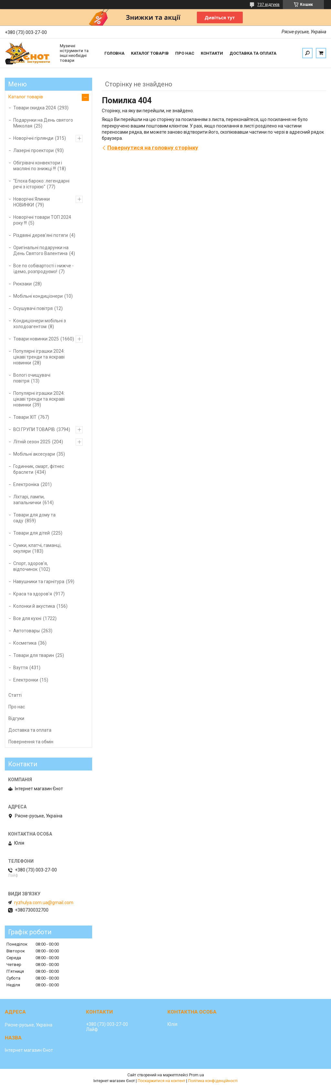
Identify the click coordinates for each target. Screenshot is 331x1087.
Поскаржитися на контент (161, 1081)
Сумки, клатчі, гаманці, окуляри (37, 548)
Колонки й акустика (34, 606)
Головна (114, 53)
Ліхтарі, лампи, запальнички (29, 499)
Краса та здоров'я (32, 593)
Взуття (20, 667)
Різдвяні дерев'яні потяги (40, 235)
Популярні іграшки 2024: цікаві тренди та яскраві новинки (39, 357)
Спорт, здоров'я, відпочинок (30, 566)
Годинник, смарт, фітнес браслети (38, 469)
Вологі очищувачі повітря (31, 377)
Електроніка (26, 484)
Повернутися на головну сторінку (152, 147)
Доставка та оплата (253, 53)
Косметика (25, 643)
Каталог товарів (150, 53)
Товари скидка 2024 (34, 107)
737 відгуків (268, 4)
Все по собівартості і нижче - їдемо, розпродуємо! (43, 268)
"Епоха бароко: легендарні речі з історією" (41, 183)
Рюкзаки (22, 283)
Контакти (212, 53)
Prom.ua (196, 1075)
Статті (15, 695)
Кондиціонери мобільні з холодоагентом (39, 323)
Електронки (25, 679)
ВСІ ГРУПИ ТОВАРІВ (34, 429)
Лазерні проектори (33, 150)
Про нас (184, 53)
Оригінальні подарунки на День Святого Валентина (41, 250)
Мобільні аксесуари (34, 454)
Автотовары (26, 630)
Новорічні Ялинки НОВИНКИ (31, 201)
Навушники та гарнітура (38, 581)
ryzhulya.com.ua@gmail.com (43, 902)
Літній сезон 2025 (31, 441)
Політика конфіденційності (213, 1081)
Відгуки (16, 718)
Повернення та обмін (30, 741)
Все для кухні (27, 618)
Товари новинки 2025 (36, 338)
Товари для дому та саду (34, 517)
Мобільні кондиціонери (38, 296)
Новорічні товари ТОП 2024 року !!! (42, 220)
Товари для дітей (31, 533)
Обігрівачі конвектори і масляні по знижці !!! (37, 165)
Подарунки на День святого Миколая (43, 122)
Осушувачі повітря (33, 308)
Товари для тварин (33, 655)
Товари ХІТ (25, 417)
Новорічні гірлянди (33, 138)
